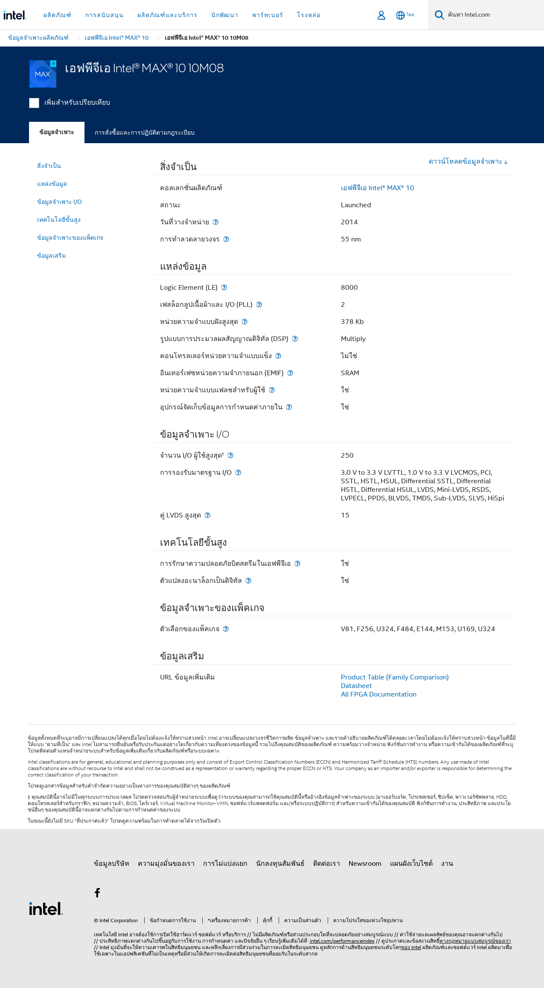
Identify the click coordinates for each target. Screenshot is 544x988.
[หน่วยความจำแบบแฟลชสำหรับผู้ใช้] (271, 390)
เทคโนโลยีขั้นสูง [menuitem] (59, 219)
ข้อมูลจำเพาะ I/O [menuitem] (59, 202)
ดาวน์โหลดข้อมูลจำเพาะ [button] (469, 161)
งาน (447, 863)
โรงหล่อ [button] (308, 15)
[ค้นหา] (440, 14)
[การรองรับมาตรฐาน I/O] (238, 472)
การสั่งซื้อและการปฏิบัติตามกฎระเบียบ (145, 132)
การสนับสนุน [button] (104, 15)
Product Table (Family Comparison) (395, 677)
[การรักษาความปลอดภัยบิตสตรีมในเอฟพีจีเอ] (297, 563)
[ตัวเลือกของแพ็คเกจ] (225, 628)
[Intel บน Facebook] (97, 894)
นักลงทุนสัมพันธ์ (280, 863)
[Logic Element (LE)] (224, 287)
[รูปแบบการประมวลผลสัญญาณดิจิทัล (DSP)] (295, 338)
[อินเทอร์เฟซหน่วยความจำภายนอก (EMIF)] (290, 372)
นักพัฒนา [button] (225, 15)
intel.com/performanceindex (342, 941)
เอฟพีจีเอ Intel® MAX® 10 (377, 188)
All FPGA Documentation (378, 694)
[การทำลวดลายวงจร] (226, 239)
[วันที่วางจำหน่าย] (215, 222)
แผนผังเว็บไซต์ (411, 863)
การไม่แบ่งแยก (225, 863)
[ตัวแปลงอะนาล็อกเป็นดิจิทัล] (248, 580)
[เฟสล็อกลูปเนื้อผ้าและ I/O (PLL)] (259, 304)
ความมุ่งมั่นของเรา (166, 863)
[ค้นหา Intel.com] (494, 15)
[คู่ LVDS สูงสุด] (207, 515)
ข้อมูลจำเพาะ (56, 132)
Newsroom (365, 863)
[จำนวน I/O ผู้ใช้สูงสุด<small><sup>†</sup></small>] (230, 455)
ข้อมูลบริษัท (111, 863)
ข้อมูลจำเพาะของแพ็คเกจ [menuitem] (70, 237)
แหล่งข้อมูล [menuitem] (52, 184)
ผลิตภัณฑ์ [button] (58, 15)
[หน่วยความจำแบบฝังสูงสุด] (244, 321)
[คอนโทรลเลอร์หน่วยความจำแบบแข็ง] (278, 355)
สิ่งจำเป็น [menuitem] (49, 166)
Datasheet (356, 686)
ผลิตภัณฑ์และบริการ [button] (167, 15)
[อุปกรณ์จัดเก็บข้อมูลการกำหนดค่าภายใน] (289, 407)
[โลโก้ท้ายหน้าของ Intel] (46, 908)
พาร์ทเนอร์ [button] (267, 15)
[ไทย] (405, 15)
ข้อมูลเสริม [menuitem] (51, 255)
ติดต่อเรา (326, 863)
